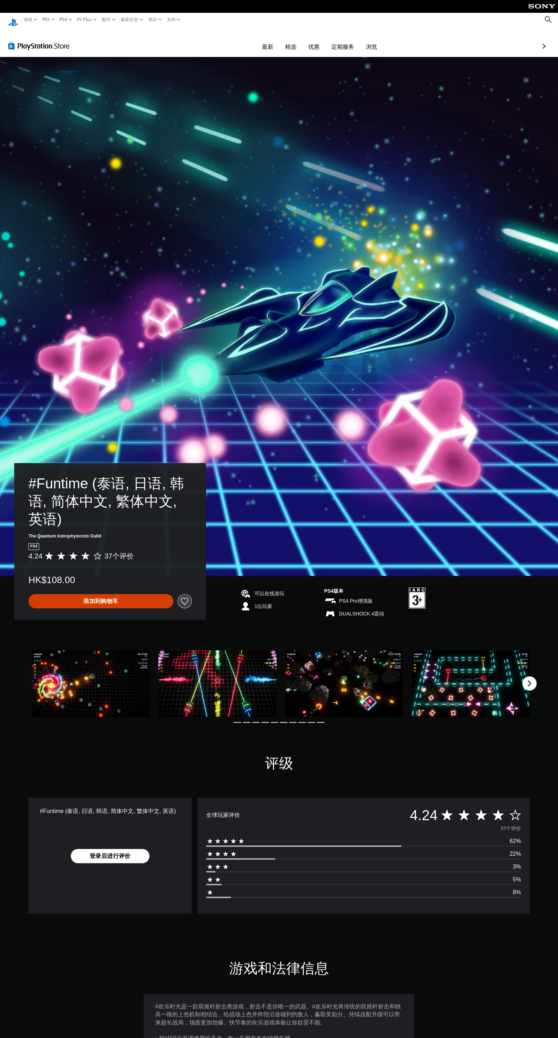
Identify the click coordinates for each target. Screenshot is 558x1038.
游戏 (28, 19)
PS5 (45, 19)
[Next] (529, 677)
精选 (249, 39)
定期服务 (301, 39)
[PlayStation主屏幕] (13, 20)
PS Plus (84, 19)
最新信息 (129, 19)
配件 (106, 19)
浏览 (330, 39)
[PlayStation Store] (41, 38)
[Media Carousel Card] (91, 677)
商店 (152, 19)
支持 (171, 19)
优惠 (272, 39)
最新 (226, 39)
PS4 (63, 19)
